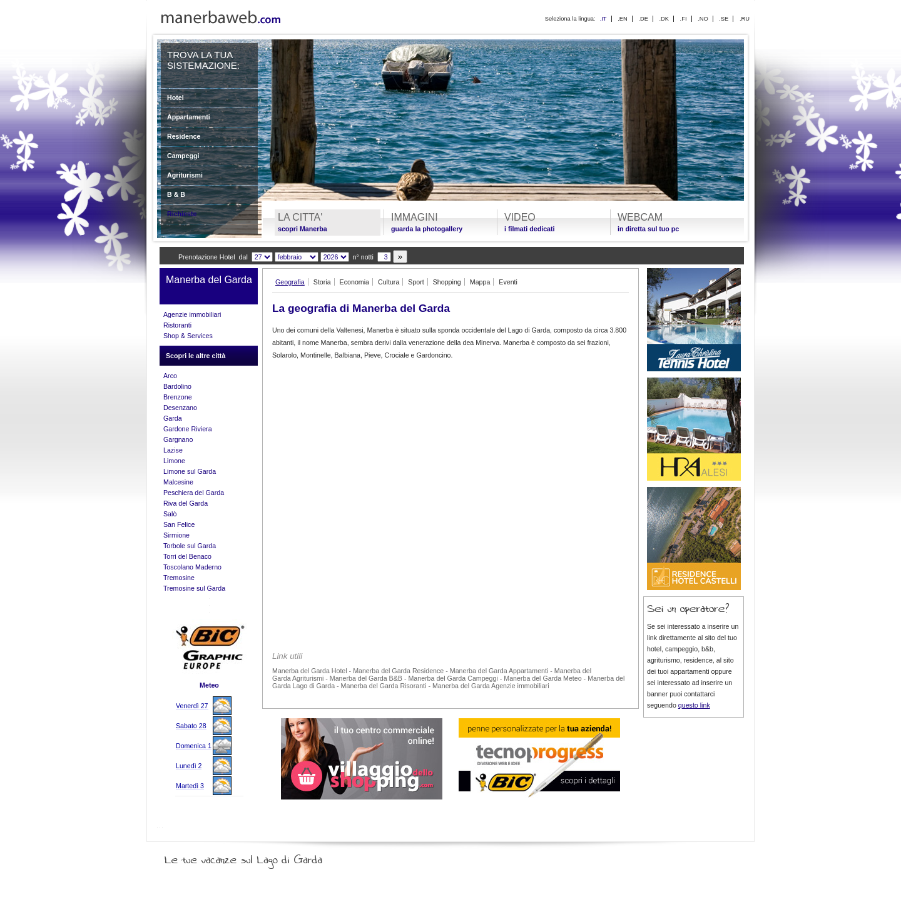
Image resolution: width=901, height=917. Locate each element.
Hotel (175, 97)
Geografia (290, 282)
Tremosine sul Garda (194, 588)
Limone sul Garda (189, 471)
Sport (416, 282)
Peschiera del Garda (193, 492)
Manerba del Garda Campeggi (452, 678)
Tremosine (179, 577)
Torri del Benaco (187, 556)
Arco (170, 375)
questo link (694, 705)
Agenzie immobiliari (192, 314)
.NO (703, 19)
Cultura (388, 282)
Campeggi (183, 155)
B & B (176, 194)
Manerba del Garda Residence (398, 670)
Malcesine (178, 482)
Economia (354, 282)
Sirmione (176, 535)
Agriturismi (185, 175)
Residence (183, 136)
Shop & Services (188, 335)
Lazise (173, 450)
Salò (169, 514)
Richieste (181, 214)
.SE (723, 19)
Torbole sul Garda (189, 545)
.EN (623, 19)
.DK (664, 19)
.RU (745, 19)
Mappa (480, 282)
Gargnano (178, 439)
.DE (643, 19)
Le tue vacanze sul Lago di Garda (258, 856)
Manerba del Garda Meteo (542, 678)
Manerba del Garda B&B (366, 678)
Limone (174, 460)
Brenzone (177, 397)
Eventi (508, 282)
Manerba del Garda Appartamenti (499, 670)
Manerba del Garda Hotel (309, 670)
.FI (683, 19)
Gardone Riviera (187, 429)
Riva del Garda (185, 503)
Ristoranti (177, 325)
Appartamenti (188, 117)
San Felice (179, 524)
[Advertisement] (450, 456)
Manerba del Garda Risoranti (384, 685)
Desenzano (180, 407)
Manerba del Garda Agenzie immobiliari (490, 685)
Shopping (447, 282)
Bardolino (177, 386)
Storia (322, 282)
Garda (172, 418)
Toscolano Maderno (192, 567)
